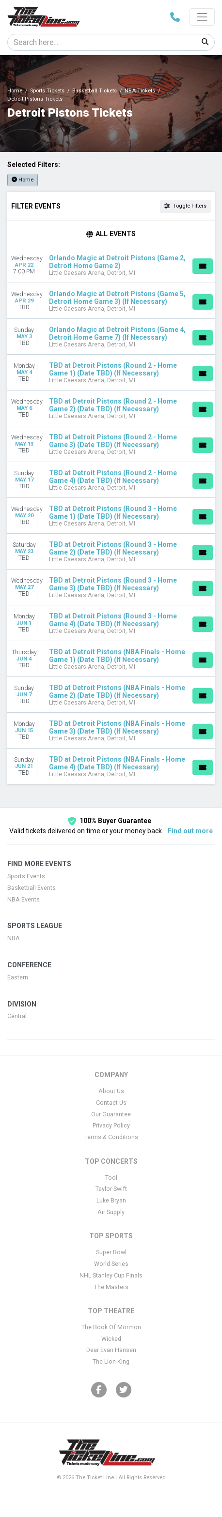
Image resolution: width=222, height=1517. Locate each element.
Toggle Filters (185, 206)
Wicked (111, 1339)
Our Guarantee (111, 1114)
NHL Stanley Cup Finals (111, 1275)
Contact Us (111, 1102)
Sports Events (26, 876)
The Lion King (111, 1361)
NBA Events (23, 899)
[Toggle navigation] (202, 17)
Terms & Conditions (111, 1137)
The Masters (111, 1287)
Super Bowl (111, 1252)
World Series (111, 1264)
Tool (111, 1177)
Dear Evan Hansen (111, 1350)
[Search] (101, 42)
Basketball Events (31, 888)
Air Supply (111, 1212)
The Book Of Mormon (111, 1327)
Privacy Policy (111, 1125)
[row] (111, 265)
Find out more (190, 831)
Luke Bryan (111, 1200)
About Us (111, 1091)
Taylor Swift (111, 1189)
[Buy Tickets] (202, 266)
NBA (13, 938)
